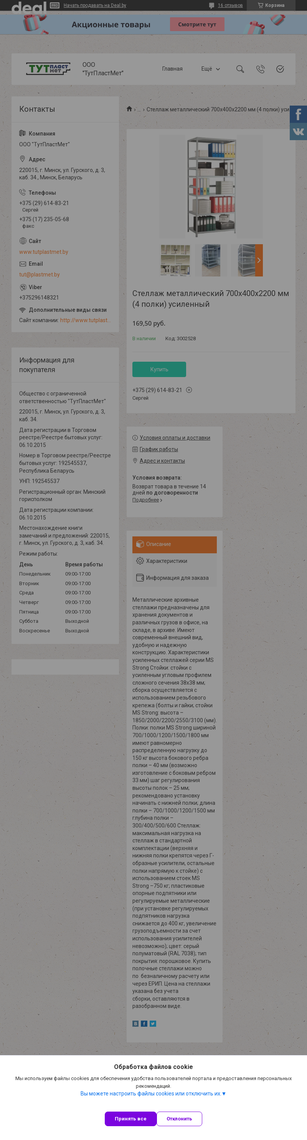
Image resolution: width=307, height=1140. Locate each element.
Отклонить (179, 1119)
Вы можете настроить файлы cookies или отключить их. (151, 1093)
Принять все (131, 1119)
